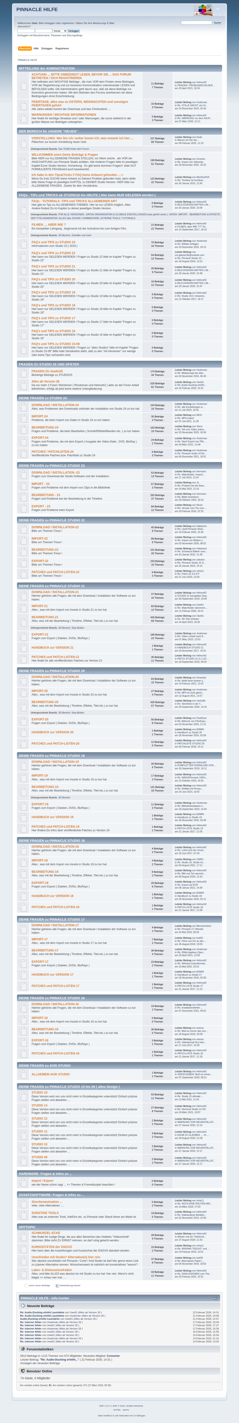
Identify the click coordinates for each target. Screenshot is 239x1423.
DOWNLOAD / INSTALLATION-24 (55, 405)
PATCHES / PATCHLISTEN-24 (53, 451)
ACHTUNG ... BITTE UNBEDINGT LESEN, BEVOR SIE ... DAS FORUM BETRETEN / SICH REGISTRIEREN (81, 76)
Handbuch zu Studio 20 (189, 732)
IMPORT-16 (40, 1018)
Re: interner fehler (31, 1322)
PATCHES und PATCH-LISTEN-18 (55, 907)
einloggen (50, 23)
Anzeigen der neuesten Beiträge (40, 1363)
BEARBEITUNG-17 (45, 950)
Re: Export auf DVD (187, 884)
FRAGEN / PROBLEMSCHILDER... (196, 85)
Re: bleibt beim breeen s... (191, 680)
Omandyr (201, 677)
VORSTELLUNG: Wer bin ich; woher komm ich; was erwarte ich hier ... (82, 138)
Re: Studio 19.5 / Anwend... (191, 296)
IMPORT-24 (40, 416)
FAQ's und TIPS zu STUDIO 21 (53, 266)
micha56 (200, 700)
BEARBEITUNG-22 (45, 549)
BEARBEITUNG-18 (45, 871)
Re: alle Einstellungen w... (190, 407)
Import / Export (42, 1180)
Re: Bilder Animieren (188, 497)
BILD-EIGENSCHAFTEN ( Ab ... (194, 204)
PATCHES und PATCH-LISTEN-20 (55, 743)
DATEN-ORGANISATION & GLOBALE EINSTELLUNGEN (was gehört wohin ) (127, 214)
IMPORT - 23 (41, 484)
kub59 (199, 938)
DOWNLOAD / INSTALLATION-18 (55, 846)
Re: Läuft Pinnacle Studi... (191, 529)
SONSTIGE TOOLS (45, 1213)
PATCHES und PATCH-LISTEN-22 (55, 572)
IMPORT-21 (40, 606)
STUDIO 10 (39, 1144)
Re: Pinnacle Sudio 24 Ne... (191, 453)
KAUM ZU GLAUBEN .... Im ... (193, 1135)
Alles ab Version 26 (45, 381)
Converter (113, 1355)
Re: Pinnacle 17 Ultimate (190, 929)
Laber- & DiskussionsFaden (52, 1270)
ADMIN (200, 729)
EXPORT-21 (40, 634)
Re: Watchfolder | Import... (191, 474)
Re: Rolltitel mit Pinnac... (190, 788)
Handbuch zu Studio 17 (189, 974)
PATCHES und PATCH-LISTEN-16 (55, 1053)
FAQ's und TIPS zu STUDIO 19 (53, 292)
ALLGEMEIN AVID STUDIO (51, 1074)
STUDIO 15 (39, 1092)
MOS (199, 415)
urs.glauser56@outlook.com (189, 255)
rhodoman (201, 102)
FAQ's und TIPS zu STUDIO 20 (53, 279)
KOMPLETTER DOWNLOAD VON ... (196, 765)
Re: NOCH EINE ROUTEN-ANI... (194, 1203)
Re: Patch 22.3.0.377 (188, 573)
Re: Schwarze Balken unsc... (192, 551)
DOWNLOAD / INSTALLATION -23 (56, 472)
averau (200, 1027)
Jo (197, 482)
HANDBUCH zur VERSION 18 (52, 896)
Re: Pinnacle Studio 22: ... (191, 258)
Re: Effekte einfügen (188, 244)
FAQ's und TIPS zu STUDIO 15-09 (56, 344)
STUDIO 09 (39, 1157)
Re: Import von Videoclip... (191, 162)
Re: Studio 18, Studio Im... (191, 862)
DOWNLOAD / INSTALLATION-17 (55, 925)
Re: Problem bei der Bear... (191, 485)
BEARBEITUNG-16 (45, 1029)
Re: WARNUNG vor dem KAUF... (194, 118)
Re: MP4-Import (185, 418)
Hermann (201, 471)
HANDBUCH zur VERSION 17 (52, 974)
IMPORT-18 (40, 860)
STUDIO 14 (39, 1105)
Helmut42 (201, 82)
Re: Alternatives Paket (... (190, 1261)
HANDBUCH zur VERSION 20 (52, 732)
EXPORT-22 (40, 561)
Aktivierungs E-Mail (103, 23)
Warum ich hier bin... (188, 140)
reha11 (200, 571)
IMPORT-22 (40, 538)
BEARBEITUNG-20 (45, 702)
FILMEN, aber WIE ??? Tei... (192, 226)
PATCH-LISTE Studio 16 (190, 1053)
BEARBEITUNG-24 (45, 427)
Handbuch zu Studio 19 (189, 817)
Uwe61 (200, 382)
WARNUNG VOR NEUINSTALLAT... (196, 1122)
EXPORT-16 (40, 1040)
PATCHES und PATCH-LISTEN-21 (55, 657)
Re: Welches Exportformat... (192, 963)
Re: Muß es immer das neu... (192, 1031)
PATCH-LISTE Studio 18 (190, 907)
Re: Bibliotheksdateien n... (191, 806)
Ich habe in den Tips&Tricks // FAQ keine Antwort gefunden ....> (77, 175)
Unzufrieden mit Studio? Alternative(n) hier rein (66, 1257)
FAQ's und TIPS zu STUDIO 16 (53, 331)
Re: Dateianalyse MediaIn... (191, 1215)
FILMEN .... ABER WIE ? (49, 224)
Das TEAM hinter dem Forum (73, 148)
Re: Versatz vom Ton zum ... (192, 508)
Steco (199, 426)
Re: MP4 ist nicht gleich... (190, 692)
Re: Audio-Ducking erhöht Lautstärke (42, 1312)
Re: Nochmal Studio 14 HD (191, 1109)
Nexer (199, 505)
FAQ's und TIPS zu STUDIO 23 (53, 242)
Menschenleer (203, 926)
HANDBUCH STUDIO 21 (190, 647)
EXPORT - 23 (41, 506)
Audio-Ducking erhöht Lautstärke (40, 1318)
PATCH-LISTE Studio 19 (190, 828)
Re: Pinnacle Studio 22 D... (191, 562)
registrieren (68, 23)
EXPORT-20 (40, 719)
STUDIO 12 (39, 1118)
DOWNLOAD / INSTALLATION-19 (55, 761)
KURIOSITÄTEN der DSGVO (52, 1247)
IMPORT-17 (40, 939)
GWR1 (200, 859)
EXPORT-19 (40, 804)
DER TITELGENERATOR (44, 218)
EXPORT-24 (40, 437)
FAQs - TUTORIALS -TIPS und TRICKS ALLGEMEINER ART (74, 201)
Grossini (200, 158)
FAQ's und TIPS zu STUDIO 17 (53, 318)
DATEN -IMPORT (178, 214)
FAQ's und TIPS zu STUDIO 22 (53, 253)
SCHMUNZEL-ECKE (46, 1233)
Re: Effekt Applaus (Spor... (191, 952)
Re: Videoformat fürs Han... (191, 1042)
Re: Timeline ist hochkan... (191, 180)
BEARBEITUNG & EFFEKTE (205, 214)
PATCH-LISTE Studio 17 (190, 986)
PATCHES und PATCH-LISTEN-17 (55, 986)
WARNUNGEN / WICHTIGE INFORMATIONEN (64, 114)
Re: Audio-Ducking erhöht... (191, 385)
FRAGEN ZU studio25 (47, 371)
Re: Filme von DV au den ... (191, 941)
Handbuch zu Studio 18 (189, 896)
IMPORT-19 (40, 775)
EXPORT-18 (40, 883)
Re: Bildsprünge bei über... (191, 373)
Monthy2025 (202, 177)
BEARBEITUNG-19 (45, 787)
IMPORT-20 (40, 691)
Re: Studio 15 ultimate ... (190, 1096)
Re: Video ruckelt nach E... (191, 636)
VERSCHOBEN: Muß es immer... (194, 1074)
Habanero (201, 526)
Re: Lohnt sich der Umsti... (191, 850)
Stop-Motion (77, 627)
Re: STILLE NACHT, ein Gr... (192, 105)
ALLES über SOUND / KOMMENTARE (79, 218)
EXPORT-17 (40, 961)
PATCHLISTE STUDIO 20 (190, 743)
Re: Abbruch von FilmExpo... (192, 721)
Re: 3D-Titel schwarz (188, 619)
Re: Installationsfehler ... (190, 1007)
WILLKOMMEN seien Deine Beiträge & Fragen (65, 154)
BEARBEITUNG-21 (45, 617)
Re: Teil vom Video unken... (191, 429)
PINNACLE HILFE (37, 9)
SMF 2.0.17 (105, 1406)
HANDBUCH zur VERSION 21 (52, 647)
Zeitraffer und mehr (81, 235)
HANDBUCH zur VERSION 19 (52, 817)
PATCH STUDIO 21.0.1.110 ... (193, 658)
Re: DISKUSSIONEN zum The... (194, 1273)
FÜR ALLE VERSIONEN (71, 214)
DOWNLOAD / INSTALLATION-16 (55, 1004)
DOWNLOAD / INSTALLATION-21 (55, 592)
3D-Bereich (64, 235)
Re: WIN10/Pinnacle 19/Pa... (192, 777)
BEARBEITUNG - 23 (46, 495)
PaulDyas (201, 718)
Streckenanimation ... (47, 1202)
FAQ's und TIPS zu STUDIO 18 (53, 305)
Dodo (199, 137)
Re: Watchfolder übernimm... (192, 607)
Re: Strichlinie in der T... (189, 703)
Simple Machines (134, 1406)
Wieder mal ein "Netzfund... (191, 1236)
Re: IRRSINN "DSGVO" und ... (193, 1248)
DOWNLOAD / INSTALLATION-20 (55, 677)
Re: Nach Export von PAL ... (192, 441)
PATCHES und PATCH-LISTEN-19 (55, 826)
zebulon (200, 559)
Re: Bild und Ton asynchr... (191, 873)
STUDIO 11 (39, 1131)
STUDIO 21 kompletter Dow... (193, 595)
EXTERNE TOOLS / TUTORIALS (118, 218)
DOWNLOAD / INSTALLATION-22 (55, 527)
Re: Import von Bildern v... (191, 540)
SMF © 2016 (119, 1406)
